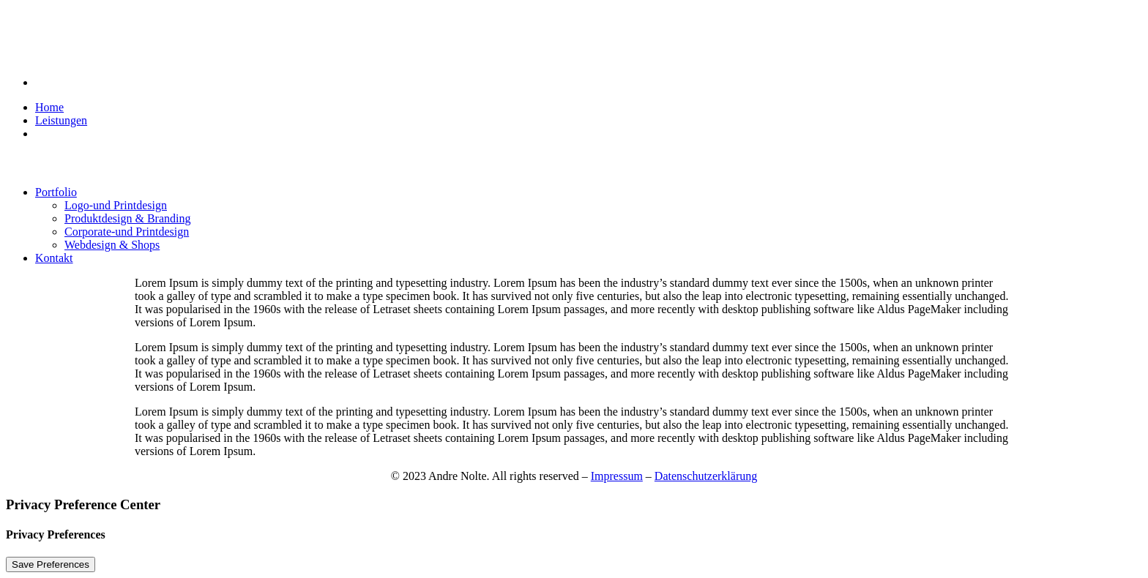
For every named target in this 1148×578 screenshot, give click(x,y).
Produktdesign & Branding (127, 218)
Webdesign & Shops (112, 245)
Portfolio (56, 192)
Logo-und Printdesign (115, 205)
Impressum (617, 476)
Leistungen (61, 120)
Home (49, 107)
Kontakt (54, 258)
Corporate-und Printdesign (126, 231)
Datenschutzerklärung (706, 476)
